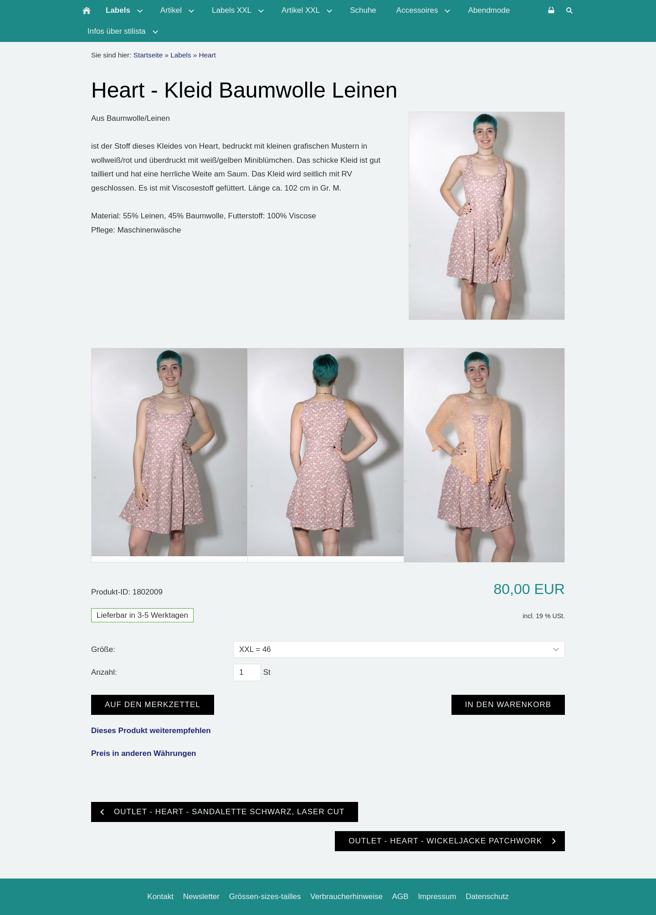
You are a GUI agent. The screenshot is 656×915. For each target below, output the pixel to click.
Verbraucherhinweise (346, 896)
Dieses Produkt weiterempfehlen (151, 730)
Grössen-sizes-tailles (265, 896)
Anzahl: (104, 672)
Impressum (437, 896)
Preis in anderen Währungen (143, 753)
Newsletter (201, 896)
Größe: (103, 649)
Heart (207, 55)
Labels (180, 55)
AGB (400, 896)
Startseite (148, 55)
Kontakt (160, 896)
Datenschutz (487, 896)
